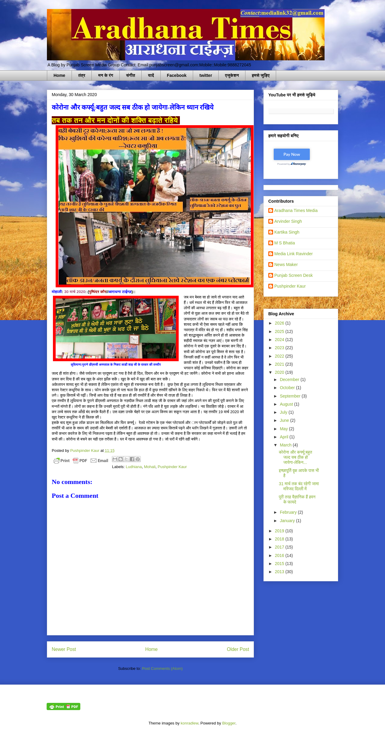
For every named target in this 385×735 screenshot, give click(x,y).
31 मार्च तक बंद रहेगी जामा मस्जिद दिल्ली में (299, 486)
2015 (280, 563)
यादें (151, 75)
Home (59, 75)
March (286, 445)
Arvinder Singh (288, 221)
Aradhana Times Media (296, 210)
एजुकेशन (232, 75)
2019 (280, 530)
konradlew (190, 723)
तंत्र (81, 75)
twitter (205, 75)
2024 (280, 339)
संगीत (130, 75)
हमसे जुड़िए (261, 75)
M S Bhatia (284, 242)
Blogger (229, 723)
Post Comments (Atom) (162, 668)
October (288, 387)
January (288, 520)
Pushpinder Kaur (172, 466)
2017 (280, 547)
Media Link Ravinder (293, 253)
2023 (280, 347)
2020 (280, 372)
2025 (280, 331)
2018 (280, 539)
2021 (280, 364)
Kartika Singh (286, 232)
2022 (280, 356)
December (290, 379)
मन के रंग (105, 75)
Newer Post (64, 649)
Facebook (176, 75)
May (284, 428)
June (285, 420)
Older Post (238, 649)
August (287, 404)
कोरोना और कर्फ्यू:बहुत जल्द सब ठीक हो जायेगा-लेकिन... (295, 457)
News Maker (286, 264)
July (284, 412)
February (289, 512)
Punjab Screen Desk (293, 275)
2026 (280, 323)
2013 (280, 571)
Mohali (150, 466)
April (284, 436)
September (290, 396)
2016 (280, 555)
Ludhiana (134, 466)
